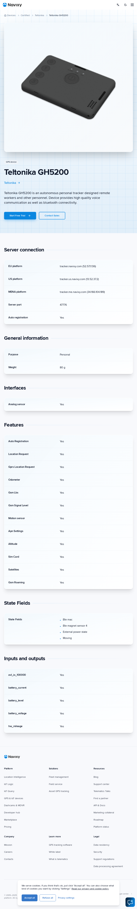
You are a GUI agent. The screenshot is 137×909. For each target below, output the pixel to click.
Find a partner (101, 798)
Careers (8, 851)
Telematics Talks (102, 791)
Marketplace (10, 819)
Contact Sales (52, 215)
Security (98, 851)
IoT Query (9, 791)
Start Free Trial (20, 215)
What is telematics (58, 859)
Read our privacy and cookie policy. (112, 889)
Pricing (7, 826)
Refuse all (69, 899)
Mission (8, 844)
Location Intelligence (15, 776)
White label (54, 851)
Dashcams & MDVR (14, 805)
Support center (101, 784)
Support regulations (104, 859)
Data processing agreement (108, 866)
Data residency (101, 844)
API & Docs (99, 805)
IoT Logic (8, 784)
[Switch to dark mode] (125, 5)
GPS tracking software (60, 844)
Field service (55, 784)
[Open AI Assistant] (130, 902)
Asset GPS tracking (59, 791)
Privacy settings (88, 899)
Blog (96, 776)
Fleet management (58, 776)
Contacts (8, 859)
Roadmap (98, 819)
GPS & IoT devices (13, 798)
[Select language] (118, 5)
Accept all (51, 899)
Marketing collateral (104, 812)
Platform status (101, 826)
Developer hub (12, 812)
